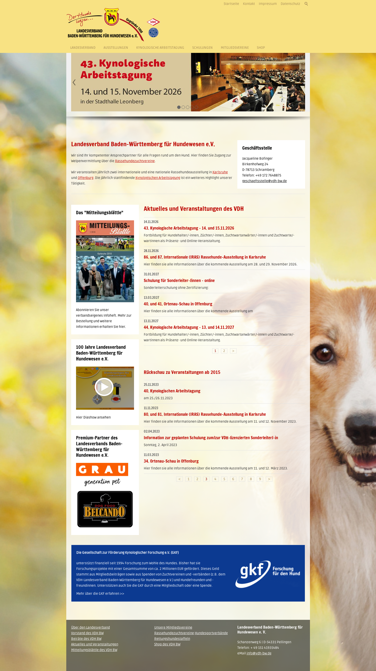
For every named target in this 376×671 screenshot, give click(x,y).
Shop (261, 48)
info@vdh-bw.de (259, 653)
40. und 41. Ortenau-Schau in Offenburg (178, 304)
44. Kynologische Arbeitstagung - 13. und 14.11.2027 (189, 327)
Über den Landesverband (90, 627)
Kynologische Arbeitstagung (160, 48)
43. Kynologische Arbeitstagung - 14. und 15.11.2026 (189, 228)
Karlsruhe (220, 172)
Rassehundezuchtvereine (135, 161)
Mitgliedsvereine (235, 48)
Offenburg (85, 178)
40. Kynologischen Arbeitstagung (172, 391)
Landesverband (83, 48)
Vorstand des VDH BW (87, 633)
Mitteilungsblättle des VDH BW (94, 650)
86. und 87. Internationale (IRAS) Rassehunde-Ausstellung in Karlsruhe (205, 257)
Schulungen (202, 48)
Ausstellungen (116, 48)
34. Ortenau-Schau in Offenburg (171, 461)
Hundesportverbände (211, 633)
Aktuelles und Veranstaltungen (94, 644)
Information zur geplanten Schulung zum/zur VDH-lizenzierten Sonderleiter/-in (211, 438)
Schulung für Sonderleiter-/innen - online (179, 280)
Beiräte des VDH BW (86, 639)
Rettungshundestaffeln (172, 639)
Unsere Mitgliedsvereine (173, 627)
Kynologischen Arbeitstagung (157, 178)
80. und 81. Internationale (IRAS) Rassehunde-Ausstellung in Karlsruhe (205, 414)
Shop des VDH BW (167, 644)
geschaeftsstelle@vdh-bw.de (264, 181)
